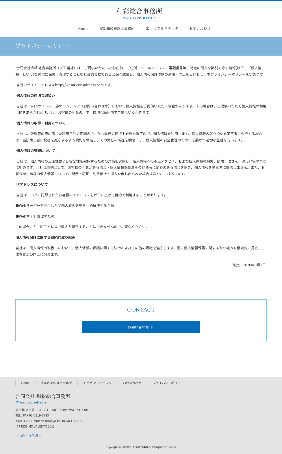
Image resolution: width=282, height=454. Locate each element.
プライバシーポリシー (168, 383)
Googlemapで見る (28, 435)
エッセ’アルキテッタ (97, 383)
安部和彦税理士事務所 (56, 383)
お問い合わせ (141, 327)
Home (25, 383)
